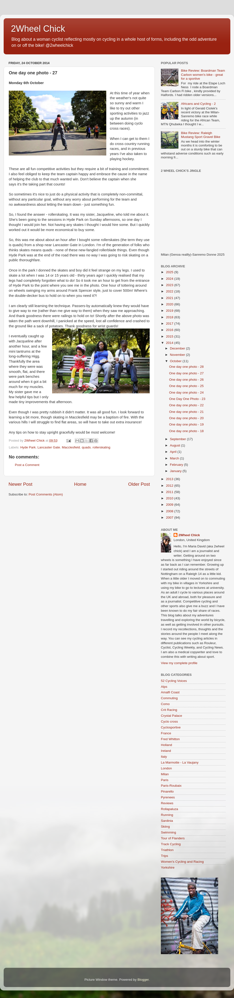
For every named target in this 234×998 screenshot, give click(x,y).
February (177, 464)
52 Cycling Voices (174, 681)
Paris (164, 780)
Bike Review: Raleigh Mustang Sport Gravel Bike (200, 135)
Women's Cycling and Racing (182, 861)
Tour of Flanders (173, 838)
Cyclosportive (171, 727)
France (166, 733)
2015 (170, 336)
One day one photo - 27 (186, 373)
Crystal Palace (171, 715)
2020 (170, 304)
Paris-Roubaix (171, 785)
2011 (170, 492)
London (166, 768)
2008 (170, 511)
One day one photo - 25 (186, 386)
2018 (170, 317)
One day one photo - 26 (186, 379)
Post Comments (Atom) (46, 494)
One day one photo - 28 (186, 366)
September (178, 439)
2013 (170, 479)
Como (165, 704)
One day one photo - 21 (186, 412)
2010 (170, 498)
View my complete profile (179, 663)
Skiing (165, 826)
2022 (170, 291)
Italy (164, 756)
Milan (165, 774)
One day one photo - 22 (186, 405)
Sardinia (167, 821)
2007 (170, 517)
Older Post (139, 484)
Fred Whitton (170, 739)
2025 (170, 272)
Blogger (143, 979)
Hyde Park (28, 447)
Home (80, 484)
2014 (170, 343)
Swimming (168, 832)
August (175, 445)
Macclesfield (71, 447)
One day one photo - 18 (186, 431)
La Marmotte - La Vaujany (179, 762)
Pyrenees (168, 797)
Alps (164, 686)
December (178, 348)
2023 (170, 285)
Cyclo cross (169, 721)
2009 (170, 504)
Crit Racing (169, 710)
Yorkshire (168, 867)
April (173, 452)
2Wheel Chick (38, 29)
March (175, 458)
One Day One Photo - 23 (187, 399)
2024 (170, 279)
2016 (170, 330)
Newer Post (20, 484)
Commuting (169, 698)
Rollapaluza (169, 809)
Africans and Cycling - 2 (198, 104)
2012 (170, 485)
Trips (164, 856)
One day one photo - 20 (186, 418)
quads (86, 447)
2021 (170, 298)
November (178, 355)
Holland (166, 745)
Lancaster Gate (49, 447)
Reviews (167, 803)
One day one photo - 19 (186, 424)
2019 (170, 310)
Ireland (166, 751)
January (176, 471)
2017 (170, 323)
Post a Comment (27, 465)
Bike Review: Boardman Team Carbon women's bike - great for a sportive (203, 74)
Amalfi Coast (170, 692)
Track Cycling (171, 844)
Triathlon (167, 850)
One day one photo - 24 (186, 392)
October (176, 361)
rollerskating (101, 447)
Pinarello (167, 791)
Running (167, 815)
